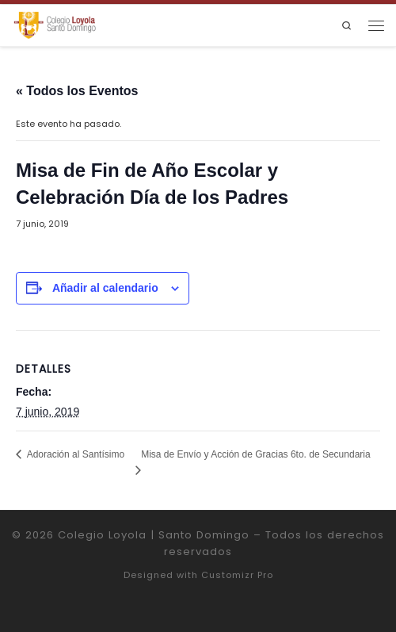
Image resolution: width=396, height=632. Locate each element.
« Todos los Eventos (77, 91)
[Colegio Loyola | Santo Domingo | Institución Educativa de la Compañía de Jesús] (54, 25)
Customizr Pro (237, 575)
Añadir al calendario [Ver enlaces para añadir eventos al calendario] (105, 288)
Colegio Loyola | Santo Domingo (153, 534)
